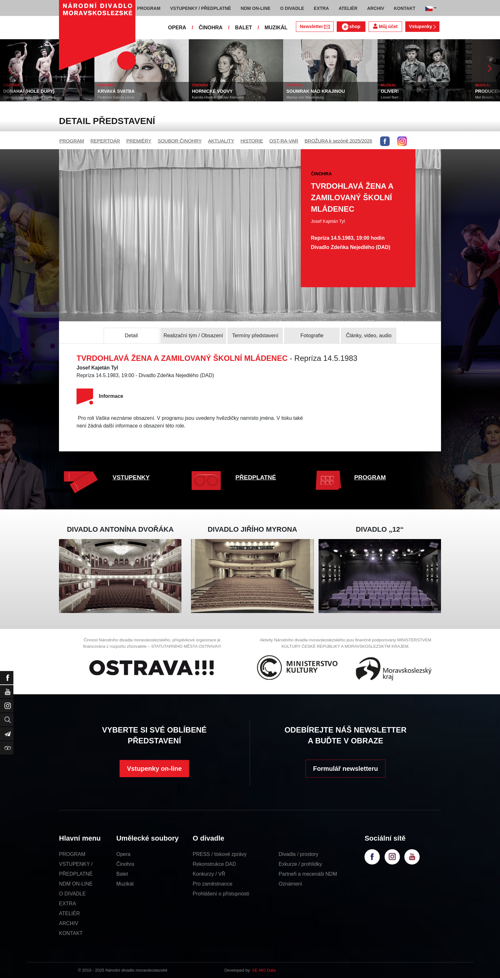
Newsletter (314, 26)
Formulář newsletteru (345, 768)
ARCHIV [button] (375, 8)
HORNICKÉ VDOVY (212, 91)
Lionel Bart (389, 97)
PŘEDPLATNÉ (255, 477)
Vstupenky (422, 26)
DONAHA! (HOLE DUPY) (29, 91)
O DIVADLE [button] (292, 8)
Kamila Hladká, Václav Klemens (218, 97)
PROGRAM (71, 140)
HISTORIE (251, 140)
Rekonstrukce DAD (214, 864)
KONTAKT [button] (404, 8)
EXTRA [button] (321, 8)
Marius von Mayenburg (305, 97)
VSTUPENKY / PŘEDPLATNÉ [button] (200, 8)
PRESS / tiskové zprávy (219, 854)
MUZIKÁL (276, 27)
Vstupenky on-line (154, 768)
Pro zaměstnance (212, 884)
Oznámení (290, 884)
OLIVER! (390, 91)
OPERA (177, 27)
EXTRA (67, 903)
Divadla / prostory (299, 854)
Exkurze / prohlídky (300, 864)
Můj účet (385, 26)
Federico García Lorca (116, 97)
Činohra (125, 864)
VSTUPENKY (131, 477)
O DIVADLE (72, 893)
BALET (243, 27)
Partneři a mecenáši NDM (308, 874)
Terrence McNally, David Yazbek (29, 97)
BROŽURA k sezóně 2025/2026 (338, 140)
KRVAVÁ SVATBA (116, 91)
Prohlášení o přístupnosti (221, 893)
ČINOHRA (211, 27)
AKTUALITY (221, 140)
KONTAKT (71, 933)
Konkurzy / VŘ (209, 874)
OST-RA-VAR (283, 140)
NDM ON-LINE (76, 884)
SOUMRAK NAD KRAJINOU (315, 91)
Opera (123, 854)
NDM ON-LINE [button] (255, 8)
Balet (122, 874)
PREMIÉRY (138, 140)
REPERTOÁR (105, 140)
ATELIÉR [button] (348, 8)
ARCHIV (68, 923)
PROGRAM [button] (148, 8)
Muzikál (125, 884)
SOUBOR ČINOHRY (180, 140)
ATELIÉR (69, 913)
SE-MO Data (264, 970)
